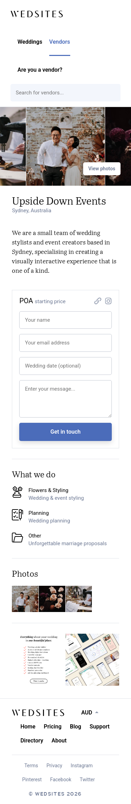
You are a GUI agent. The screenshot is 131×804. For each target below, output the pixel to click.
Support (99, 726)
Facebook (60, 779)
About (59, 740)
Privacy (54, 765)
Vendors (59, 41)
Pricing (52, 726)
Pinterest (32, 779)
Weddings (29, 41)
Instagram (82, 765)
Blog (75, 726)
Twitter (87, 779)
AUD (86, 712)
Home (27, 726)
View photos (101, 168)
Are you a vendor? (39, 69)
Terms (31, 765)
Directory (31, 740)
